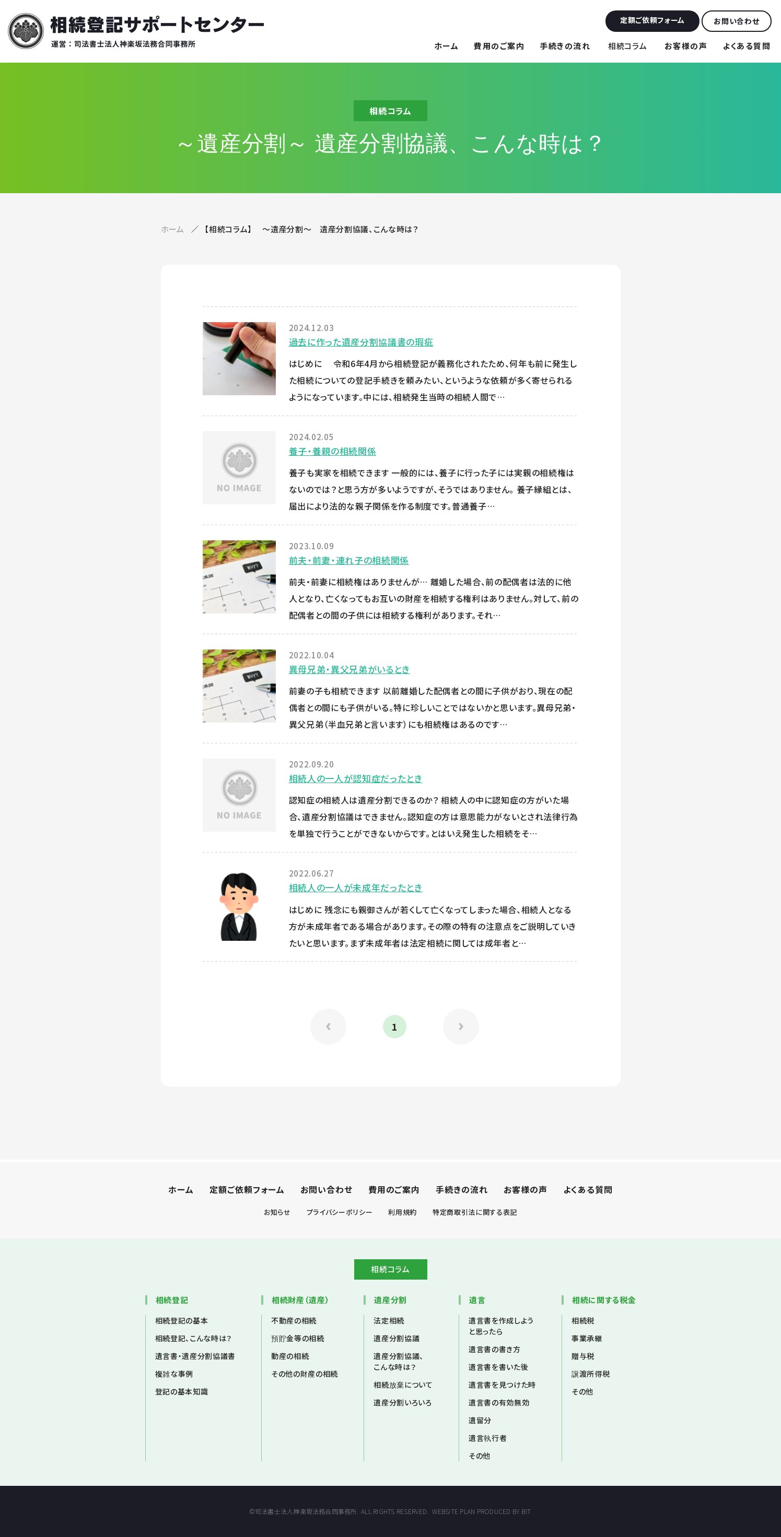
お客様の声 (686, 45)
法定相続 (389, 1320)
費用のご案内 (499, 45)
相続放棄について (403, 1384)
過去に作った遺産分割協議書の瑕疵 (361, 341)
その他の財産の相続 (304, 1373)
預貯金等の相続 (297, 1338)
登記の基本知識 (181, 1391)
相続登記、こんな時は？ (193, 1338)
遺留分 (480, 1420)
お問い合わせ (326, 1189)
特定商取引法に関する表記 (475, 1212)
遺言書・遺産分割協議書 (195, 1356)
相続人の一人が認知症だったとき (356, 778)
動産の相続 (290, 1356)
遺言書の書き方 (495, 1349)
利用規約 (402, 1212)
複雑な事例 (174, 1373)
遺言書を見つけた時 (502, 1384)
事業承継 (587, 1338)
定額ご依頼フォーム (247, 1189)
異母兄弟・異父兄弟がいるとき (349, 669)
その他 (480, 1455)
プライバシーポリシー (340, 1212)
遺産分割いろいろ (403, 1402)
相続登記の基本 (181, 1320)
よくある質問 (746, 45)
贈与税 (583, 1356)
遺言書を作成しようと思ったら (501, 1326)
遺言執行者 (488, 1438)
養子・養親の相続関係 (333, 450)
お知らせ (277, 1212)
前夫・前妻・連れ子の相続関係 (349, 559)
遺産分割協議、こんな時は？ (399, 1361)
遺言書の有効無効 (499, 1402)
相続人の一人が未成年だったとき (356, 887)
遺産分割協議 (396, 1338)
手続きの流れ (565, 45)
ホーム (446, 45)
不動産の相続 (294, 1320)
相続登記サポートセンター (136, 31)
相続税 (583, 1320)
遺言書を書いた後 (498, 1367)
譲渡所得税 (591, 1373)
